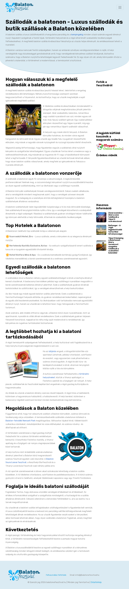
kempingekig (77, 34)
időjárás (52, 351)
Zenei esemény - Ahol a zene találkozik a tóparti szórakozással (115, 217)
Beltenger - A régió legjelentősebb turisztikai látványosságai (115, 229)
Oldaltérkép (96, 582)
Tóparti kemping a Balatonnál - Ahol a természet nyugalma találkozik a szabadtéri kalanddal (115, 245)
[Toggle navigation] (119, 7)
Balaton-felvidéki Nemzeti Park (20, 420)
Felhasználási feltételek (56, 575)
